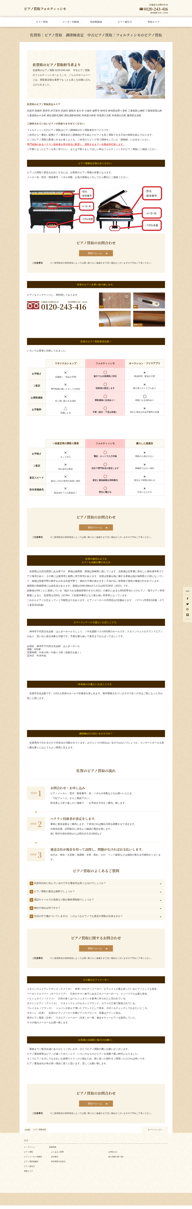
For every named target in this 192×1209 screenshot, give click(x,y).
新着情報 (52, 1151)
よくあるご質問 (57, 1155)
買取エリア (28, 1175)
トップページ (29, 1151)
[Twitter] (187, 604)
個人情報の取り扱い (116, 1160)
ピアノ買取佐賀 (39, 1133)
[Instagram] (187, 609)
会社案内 (54, 1160)
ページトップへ (156, 1133)
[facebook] (187, 598)
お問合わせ (112, 1155)
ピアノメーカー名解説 (33, 1160)
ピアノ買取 (28, 1155)
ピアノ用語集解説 (31, 1165)
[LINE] (187, 615)
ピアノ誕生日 (29, 1170)
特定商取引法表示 (58, 1165)
